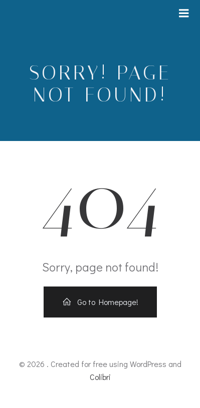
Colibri (100, 377)
